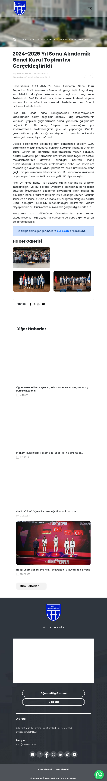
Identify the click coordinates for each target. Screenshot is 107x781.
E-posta (53, 702)
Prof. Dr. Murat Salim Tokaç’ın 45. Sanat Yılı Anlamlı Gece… (49, 452)
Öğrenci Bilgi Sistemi (53, 693)
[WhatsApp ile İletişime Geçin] (99, 774)
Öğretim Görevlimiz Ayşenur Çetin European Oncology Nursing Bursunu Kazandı (52, 389)
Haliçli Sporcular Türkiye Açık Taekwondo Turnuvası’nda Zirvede (53, 569)
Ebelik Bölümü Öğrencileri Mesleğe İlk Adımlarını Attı (46, 511)
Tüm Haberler (29, 586)
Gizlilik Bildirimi (61, 769)
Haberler (23, 39)
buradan (63, 231)
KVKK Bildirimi (45, 769)
